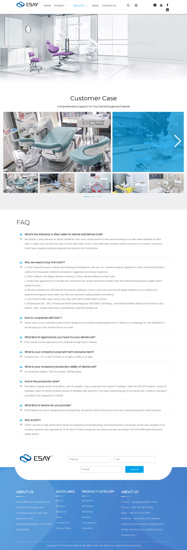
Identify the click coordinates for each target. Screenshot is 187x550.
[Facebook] (167, 5)
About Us (61, 511)
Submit (134, 469)
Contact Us (62, 522)
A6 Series (87, 511)
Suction (86, 517)
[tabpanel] (20, 183)
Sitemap (109, 545)
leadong (136, 545)
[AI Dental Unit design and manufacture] (36, 458)
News (59, 517)
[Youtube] (161, 5)
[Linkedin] (167, 10)
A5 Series (87, 506)
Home (59, 500)
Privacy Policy (63, 528)
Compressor (89, 522)
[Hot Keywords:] (128, 5)
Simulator (87, 528)
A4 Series (87, 500)
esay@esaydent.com (144, 502)
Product (60, 506)
